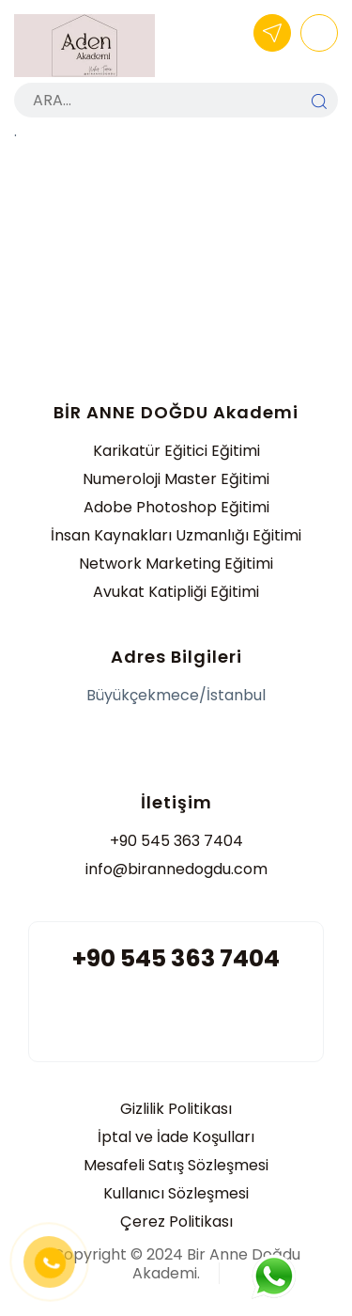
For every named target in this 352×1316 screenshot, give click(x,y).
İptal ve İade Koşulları (176, 1137)
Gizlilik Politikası (176, 1109)
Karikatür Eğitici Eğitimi (176, 451)
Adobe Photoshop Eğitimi (176, 507)
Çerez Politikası (176, 1221)
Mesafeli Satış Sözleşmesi (176, 1165)
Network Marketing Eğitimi (176, 563)
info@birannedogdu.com (176, 869)
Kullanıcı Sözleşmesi (176, 1193)
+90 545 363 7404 (176, 841)
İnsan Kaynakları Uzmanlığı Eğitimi (176, 535)
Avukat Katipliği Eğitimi (176, 592)
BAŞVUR (272, 33)
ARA (319, 101)
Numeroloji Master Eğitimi (176, 479)
